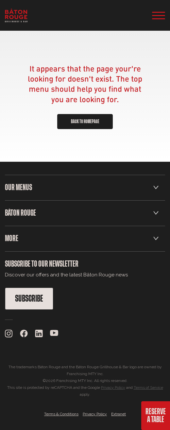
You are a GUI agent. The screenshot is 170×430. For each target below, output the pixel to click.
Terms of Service (148, 387)
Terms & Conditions (61, 414)
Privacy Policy (113, 387)
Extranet (118, 414)
